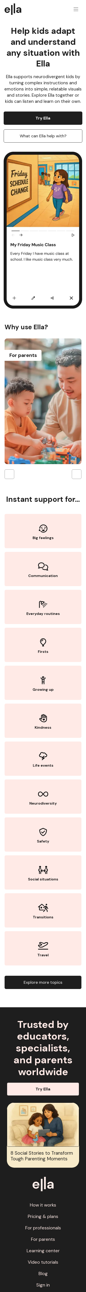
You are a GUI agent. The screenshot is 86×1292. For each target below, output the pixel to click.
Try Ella (43, 118)
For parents (43, 1239)
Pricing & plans (43, 1216)
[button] (75, 9)
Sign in (43, 1285)
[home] (15, 9)
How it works (43, 1205)
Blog (43, 1273)
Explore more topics (43, 982)
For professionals (43, 1228)
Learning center (43, 1250)
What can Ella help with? (43, 136)
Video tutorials (43, 1262)
